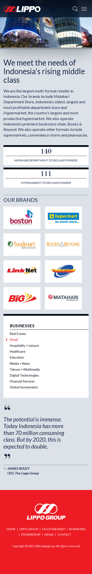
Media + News (20, 363)
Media (48, 534)
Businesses (22, 325)
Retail (14, 340)
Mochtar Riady (53, 529)
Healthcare (17, 351)
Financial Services (22, 381)
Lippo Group (46, 512)
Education (17, 357)
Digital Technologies (24, 375)
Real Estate (18, 334)
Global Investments (24, 387)
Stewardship (30, 534)
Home (10, 529)
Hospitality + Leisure (24, 346)
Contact (64, 534)
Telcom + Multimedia (25, 369)
